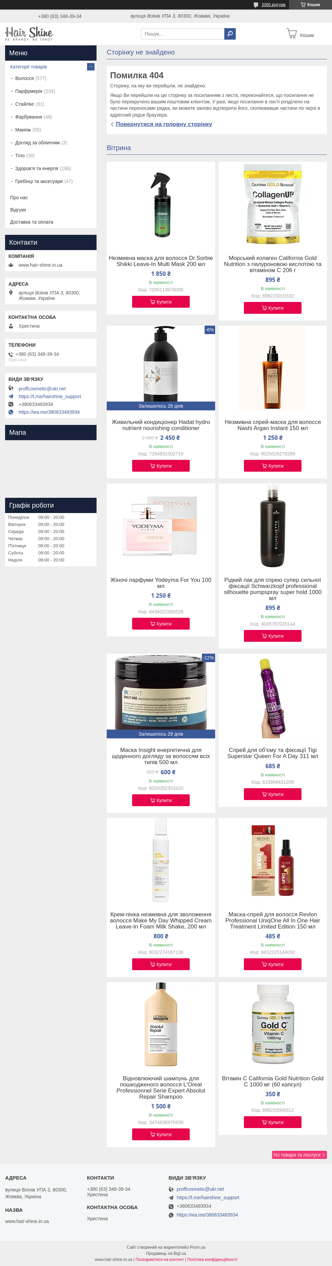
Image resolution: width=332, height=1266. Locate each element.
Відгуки (18, 209)
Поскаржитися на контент (160, 1259)
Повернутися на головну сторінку (164, 124)
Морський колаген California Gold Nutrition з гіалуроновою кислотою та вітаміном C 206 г (272, 264)
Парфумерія (28, 91)
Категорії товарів (28, 66)
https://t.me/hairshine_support (50, 396)
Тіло (20, 155)
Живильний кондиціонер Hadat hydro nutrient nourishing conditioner (161, 425)
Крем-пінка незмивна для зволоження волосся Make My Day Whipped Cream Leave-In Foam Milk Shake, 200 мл (161, 921)
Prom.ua (197, 1247)
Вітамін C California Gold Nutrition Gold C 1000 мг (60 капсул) (273, 1082)
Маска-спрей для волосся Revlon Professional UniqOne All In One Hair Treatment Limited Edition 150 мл (272, 921)
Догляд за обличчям (37, 142)
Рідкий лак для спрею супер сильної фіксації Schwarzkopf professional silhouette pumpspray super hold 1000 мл (272, 589)
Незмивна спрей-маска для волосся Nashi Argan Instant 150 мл (273, 425)
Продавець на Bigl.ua (166, 1253)
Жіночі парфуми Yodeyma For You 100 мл (160, 583)
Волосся (24, 78)
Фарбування (28, 117)
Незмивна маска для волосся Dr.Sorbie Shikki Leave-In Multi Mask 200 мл (161, 261)
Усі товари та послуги (296, 1155)
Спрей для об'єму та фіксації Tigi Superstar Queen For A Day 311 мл (272, 753)
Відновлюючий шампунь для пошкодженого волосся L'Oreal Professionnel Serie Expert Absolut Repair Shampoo (161, 1088)
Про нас (19, 197)
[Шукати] (230, 34)
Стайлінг (24, 104)
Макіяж (23, 129)
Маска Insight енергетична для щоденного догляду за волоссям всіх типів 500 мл (161, 756)
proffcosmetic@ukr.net (42, 388)
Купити (164, 302)
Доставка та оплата (31, 222)
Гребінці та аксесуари (39, 181)
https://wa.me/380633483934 (49, 412)
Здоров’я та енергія (36, 168)
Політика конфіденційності (212, 1259)
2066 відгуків (274, 4)
